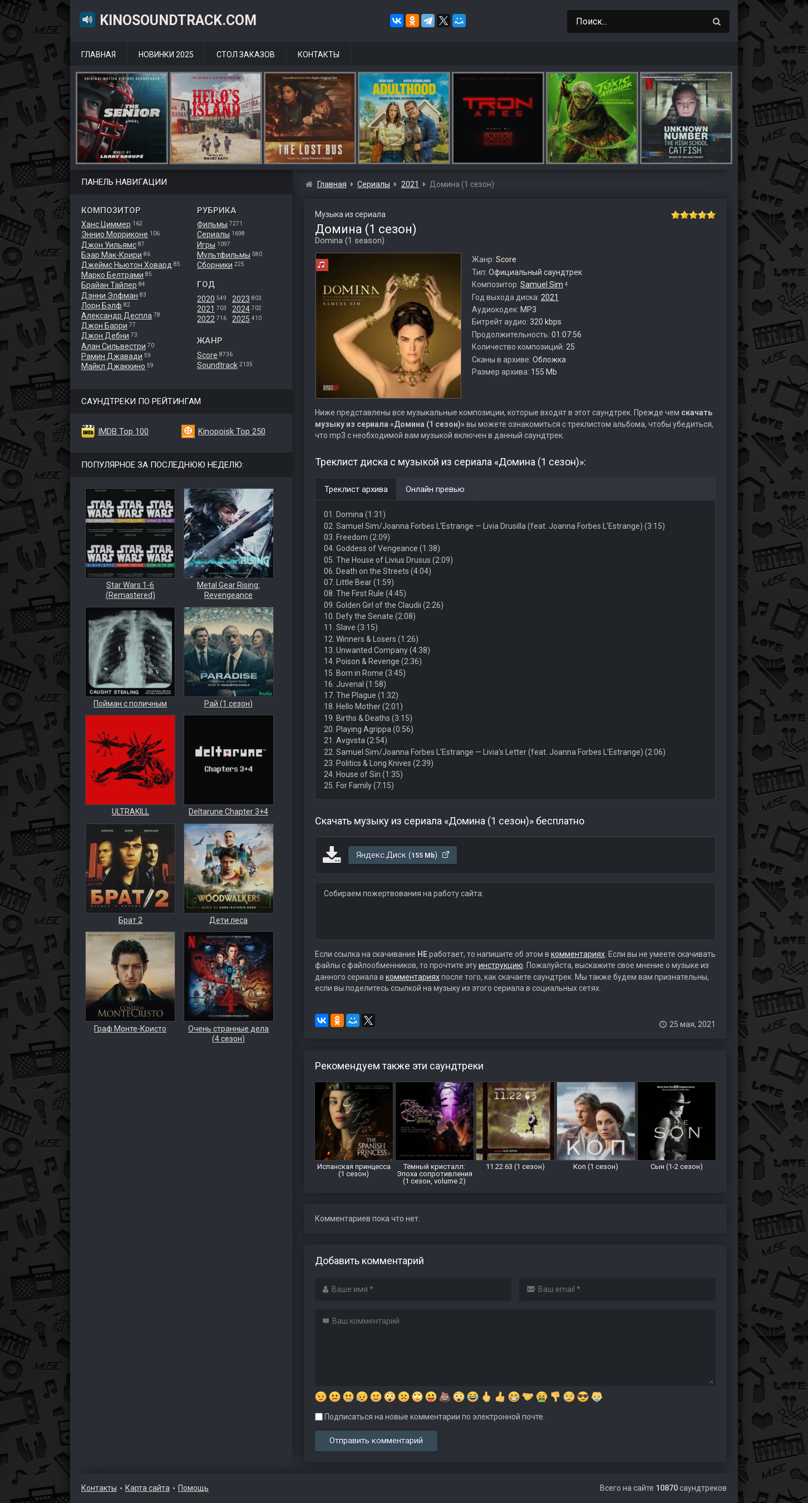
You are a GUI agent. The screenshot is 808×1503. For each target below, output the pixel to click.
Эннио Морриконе (114, 234)
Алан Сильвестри (113, 346)
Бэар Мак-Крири (111, 254)
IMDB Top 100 (123, 431)
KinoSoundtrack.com (167, 19)
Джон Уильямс (108, 244)
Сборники (215, 265)
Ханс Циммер (106, 224)
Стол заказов (245, 54)
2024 (241, 308)
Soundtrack (217, 365)
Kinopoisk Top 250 (231, 431)
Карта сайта (147, 1488)
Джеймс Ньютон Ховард (126, 265)
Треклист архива (356, 489)
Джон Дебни (105, 335)
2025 (241, 319)
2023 (241, 298)
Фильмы (212, 224)
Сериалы (213, 234)
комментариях (578, 954)
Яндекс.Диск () (403, 855)
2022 (206, 319)
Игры (206, 244)
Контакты (318, 54)
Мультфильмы (223, 254)
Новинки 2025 (166, 54)
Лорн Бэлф (101, 305)
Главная (98, 54)
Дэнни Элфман (109, 295)
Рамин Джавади (111, 356)
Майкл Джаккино (113, 366)
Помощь (193, 1488)
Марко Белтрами (112, 275)
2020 (206, 298)
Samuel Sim (541, 284)
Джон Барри (104, 325)
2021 (206, 308)
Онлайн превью (435, 489)
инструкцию (501, 965)
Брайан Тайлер (109, 285)
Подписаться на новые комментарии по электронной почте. (430, 1416)
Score (207, 355)
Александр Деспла (116, 315)
